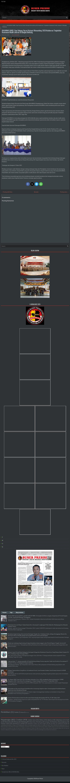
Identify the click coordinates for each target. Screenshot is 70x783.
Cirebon (19, 719)
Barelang (62, 726)
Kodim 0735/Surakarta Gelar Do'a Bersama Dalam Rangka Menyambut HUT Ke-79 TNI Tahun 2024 (34, 698)
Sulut (66, 728)
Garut (26, 725)
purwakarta (47, 729)
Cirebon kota (32, 720)
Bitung (16, 722)
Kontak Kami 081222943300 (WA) (10, 772)
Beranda (36, 192)
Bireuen (67, 726)
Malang (28, 728)
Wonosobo (7, 722)
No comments (15, 35)
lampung (62, 725)
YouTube (3, 1)
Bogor (14, 725)
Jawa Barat (11, 726)
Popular (4, 612)
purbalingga (41, 729)
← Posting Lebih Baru (6, 192)
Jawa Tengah (43, 723)
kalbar (44, 725)
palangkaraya (63, 722)
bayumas (20, 729)
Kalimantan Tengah (32, 723)
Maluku (33, 728)
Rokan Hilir (61, 728)
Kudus (18, 728)
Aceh (67, 720)
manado (23, 723)
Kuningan (47, 722)
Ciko (6, 726)
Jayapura (17, 726)
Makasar (22, 726)
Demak (3, 728)
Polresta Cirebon (5, 723)
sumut (57, 726)
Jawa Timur (50, 725)
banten (39, 725)
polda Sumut (51, 726)
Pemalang (20, 725)
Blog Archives (19, 612)
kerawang (41, 726)
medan (46, 726)
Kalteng (40, 722)
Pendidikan (5, 712)
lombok (31, 729)
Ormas (22, 712)
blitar (54, 723)
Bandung (24, 722)
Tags (11, 612)
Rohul (41, 720)
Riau (49, 723)
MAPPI (23, 728)
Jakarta (49, 720)
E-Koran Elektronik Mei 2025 (9, 759)
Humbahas (9, 728)
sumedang (3, 725)
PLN (26, 712)
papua (35, 729)
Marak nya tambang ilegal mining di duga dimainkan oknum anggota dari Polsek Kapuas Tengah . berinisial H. (37, 643)
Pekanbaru (54, 722)
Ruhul (56, 725)
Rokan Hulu (32, 722)
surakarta (59, 723)
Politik (16, 712)
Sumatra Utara (29, 726)
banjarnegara (32, 725)
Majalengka (6, 719)
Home (3, 25)
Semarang (15, 723)
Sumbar (2, 729)
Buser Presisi (39, 778)
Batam (2, 726)
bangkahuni (14, 729)
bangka (65, 723)
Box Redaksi (5, 765)
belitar (9, 725)
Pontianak (55, 728)
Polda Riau (38, 728)
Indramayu (59, 720)
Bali (67, 725)
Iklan (3, 769)
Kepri (14, 728)
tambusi (53, 729)
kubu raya (26, 729)
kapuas (35, 726)
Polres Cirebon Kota (47, 728)
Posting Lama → (64, 192)
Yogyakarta (8, 729)
